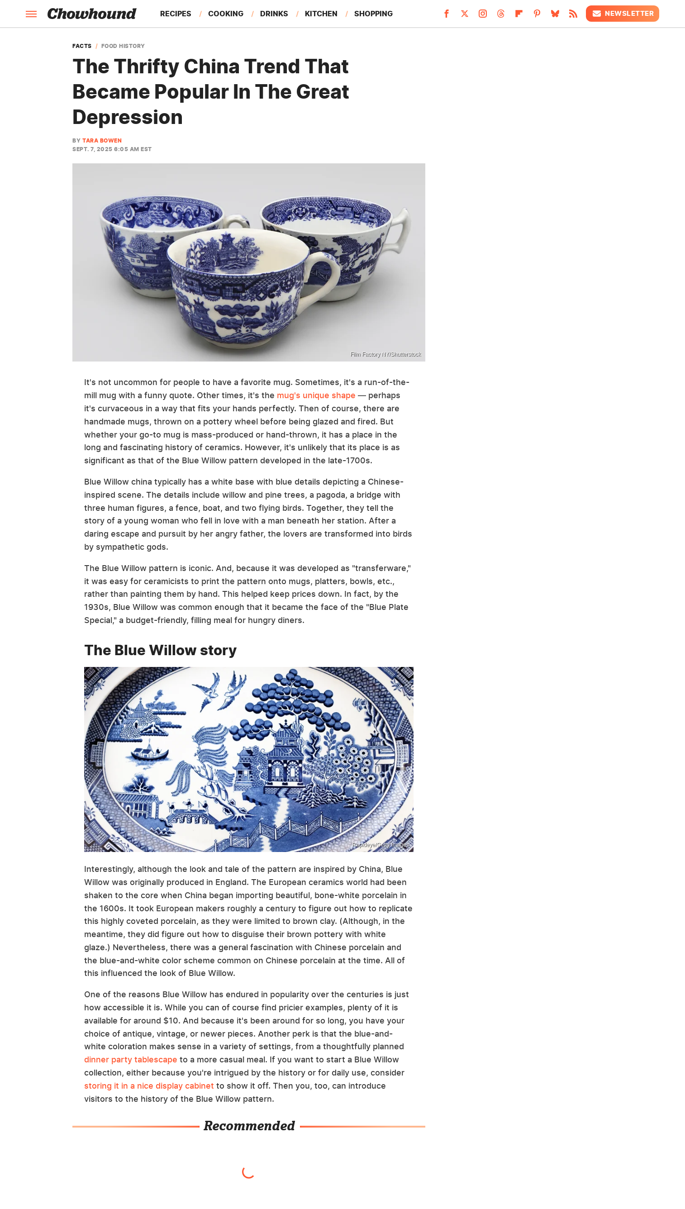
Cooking (225, 13)
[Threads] (500, 16)
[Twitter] (464, 16)
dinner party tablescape (130, 1059)
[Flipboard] (519, 16)
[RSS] (573, 16)
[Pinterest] (537, 16)
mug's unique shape (316, 395)
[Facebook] (446, 16)
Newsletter (622, 13)
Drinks (274, 13)
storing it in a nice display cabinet (149, 1085)
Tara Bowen (102, 140)
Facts (82, 46)
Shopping (373, 13)
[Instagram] (482, 16)
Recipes (175, 13)
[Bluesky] (555, 16)
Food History (123, 46)
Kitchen (321, 13)
